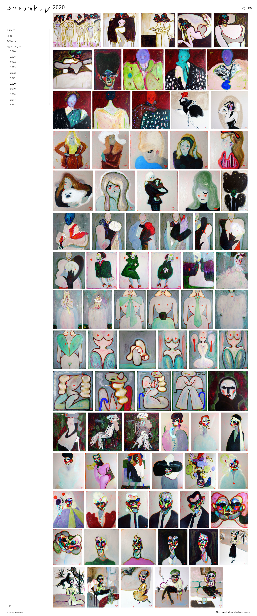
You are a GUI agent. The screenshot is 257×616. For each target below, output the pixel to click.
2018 (13, 94)
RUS (250, 8)
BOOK (10, 41)
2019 (13, 89)
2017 (13, 99)
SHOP (10, 36)
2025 (13, 56)
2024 (13, 62)
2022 (13, 72)
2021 (13, 78)
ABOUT (11, 30)
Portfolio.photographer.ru (239, 612)
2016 (13, 105)
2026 (13, 51)
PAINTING (12, 46)
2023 (13, 67)
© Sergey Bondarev (15, 613)
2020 (13, 83)
